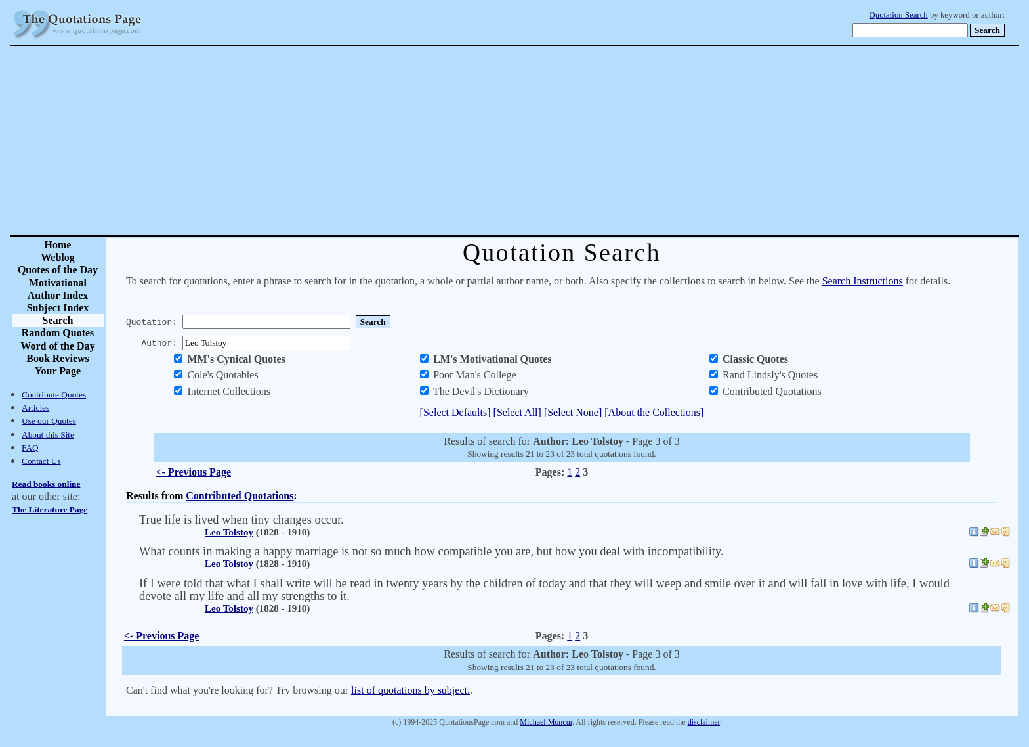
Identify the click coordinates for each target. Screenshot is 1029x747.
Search (58, 320)
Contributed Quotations (239, 495)
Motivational (58, 282)
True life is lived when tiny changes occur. (241, 519)
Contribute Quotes (54, 394)
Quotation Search (899, 15)
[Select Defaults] (455, 412)
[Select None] (573, 412)
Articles (35, 408)
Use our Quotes (49, 421)
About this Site (48, 435)
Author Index (58, 295)
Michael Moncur (546, 722)
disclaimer (704, 722)
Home (58, 244)
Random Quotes (58, 332)
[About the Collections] (654, 412)
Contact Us (41, 461)
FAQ (30, 448)
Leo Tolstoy (229, 532)
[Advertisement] (560, 141)
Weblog (58, 257)
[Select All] (517, 412)
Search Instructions (862, 280)
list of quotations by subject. (410, 690)
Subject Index (58, 307)
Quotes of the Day (58, 269)
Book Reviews (57, 358)
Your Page (58, 370)
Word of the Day (57, 345)
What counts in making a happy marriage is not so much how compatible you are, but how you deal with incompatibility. (431, 551)
